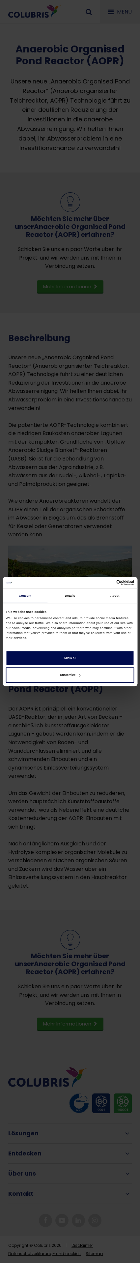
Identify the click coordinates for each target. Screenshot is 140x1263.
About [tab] (115, 595)
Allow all (70, 658)
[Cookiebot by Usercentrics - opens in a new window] (105, 582)
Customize (70, 675)
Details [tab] (70, 595)
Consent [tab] (25, 595)
